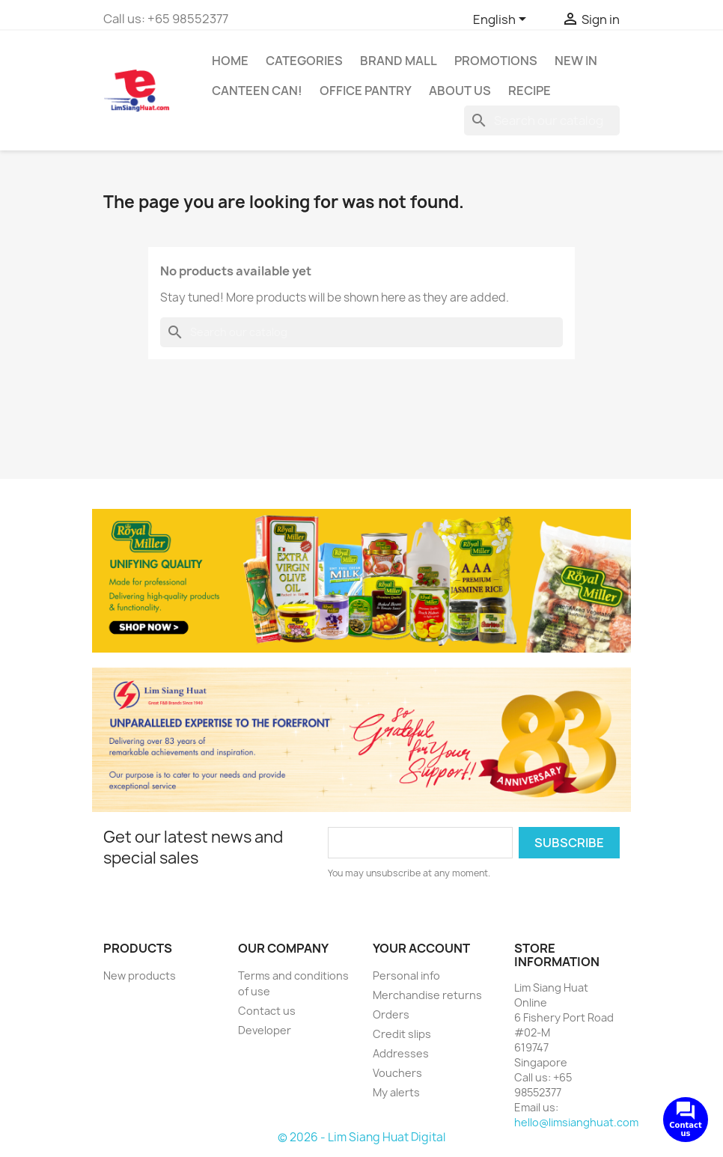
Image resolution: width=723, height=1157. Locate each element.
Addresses (401, 1053)
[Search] (542, 120)
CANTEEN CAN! (257, 90)
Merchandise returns (427, 995)
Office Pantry (366, 90)
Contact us (267, 1011)
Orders (391, 1014)
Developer (264, 1030)
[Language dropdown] (502, 20)
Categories (304, 60)
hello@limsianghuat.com (576, 1122)
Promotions (495, 60)
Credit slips (402, 1034)
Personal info (406, 975)
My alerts (396, 1092)
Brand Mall (398, 60)
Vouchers (397, 1073)
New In (576, 60)
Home (230, 60)
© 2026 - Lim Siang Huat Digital (361, 1137)
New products (139, 975)
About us (460, 90)
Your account (421, 948)
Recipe (529, 90)
